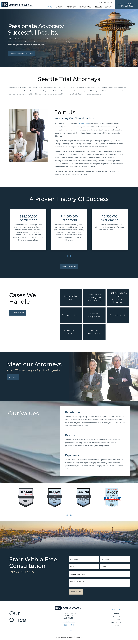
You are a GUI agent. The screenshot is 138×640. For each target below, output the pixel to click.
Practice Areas (85, 7)
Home (49, 7)
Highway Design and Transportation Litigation (118, 297)
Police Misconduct (94, 332)
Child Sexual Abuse (70, 332)
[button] (19, 230)
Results (98, 7)
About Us (59, 7)
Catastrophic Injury (70, 297)
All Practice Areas (18, 313)
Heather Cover (84, 124)
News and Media (105, 2)
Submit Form (76, 592)
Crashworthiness (70, 315)
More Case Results (69, 266)
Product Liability (118, 315)
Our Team (12, 377)
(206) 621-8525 (126, 6)
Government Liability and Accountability (94, 297)
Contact (108, 7)
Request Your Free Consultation (21, 53)
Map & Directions (69, 622)
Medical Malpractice (94, 315)
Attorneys (71, 7)
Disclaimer (79, 637)
